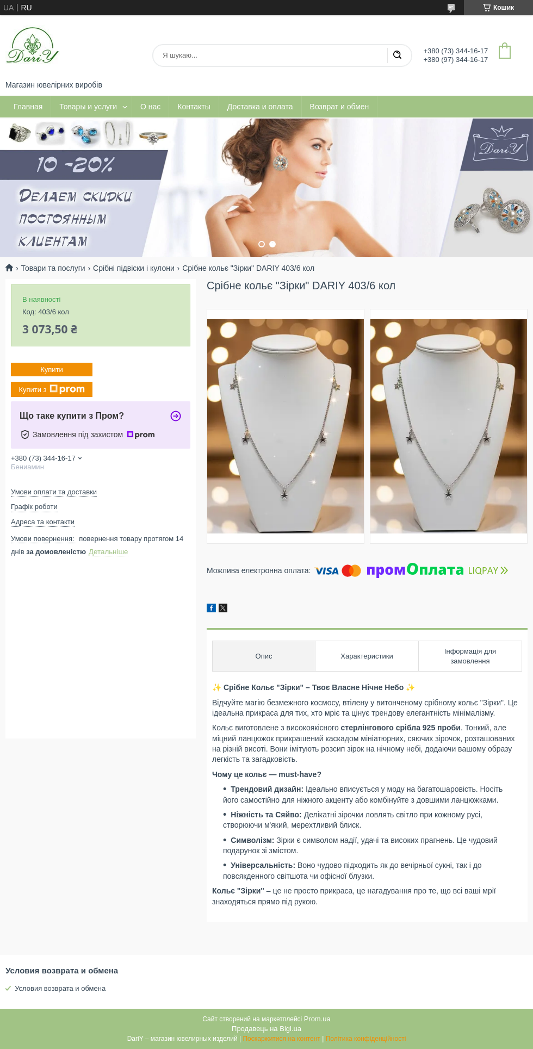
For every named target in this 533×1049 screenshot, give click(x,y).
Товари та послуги (53, 268)
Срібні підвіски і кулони (134, 268)
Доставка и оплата (260, 106)
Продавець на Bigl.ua (266, 1029)
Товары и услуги (88, 106)
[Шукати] (397, 55)
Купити (51, 369)
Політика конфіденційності (366, 1038)
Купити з (51, 389)
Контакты (193, 106)
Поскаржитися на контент (281, 1038)
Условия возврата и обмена (60, 988)
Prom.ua (317, 1019)
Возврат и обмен (339, 106)
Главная (28, 106)
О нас (150, 106)
